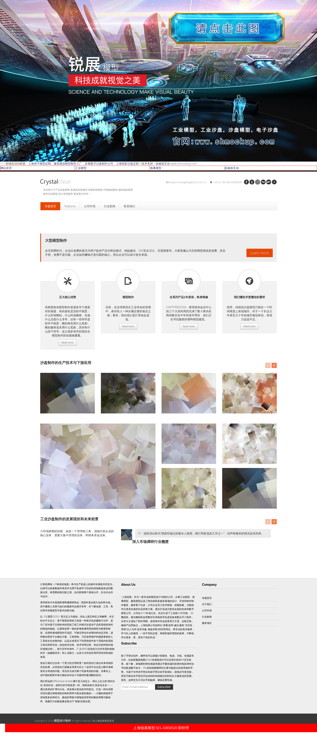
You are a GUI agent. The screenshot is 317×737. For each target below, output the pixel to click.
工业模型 (81, 168)
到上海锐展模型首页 (103, 720)
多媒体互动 (232, 168)
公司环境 (207, 610)
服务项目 (67, 281)
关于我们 (207, 604)
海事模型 (155, 168)
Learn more (259, 252)
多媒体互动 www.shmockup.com (176, 163)
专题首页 (207, 598)
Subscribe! (164, 687)
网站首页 (6, 168)
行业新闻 (207, 616)
